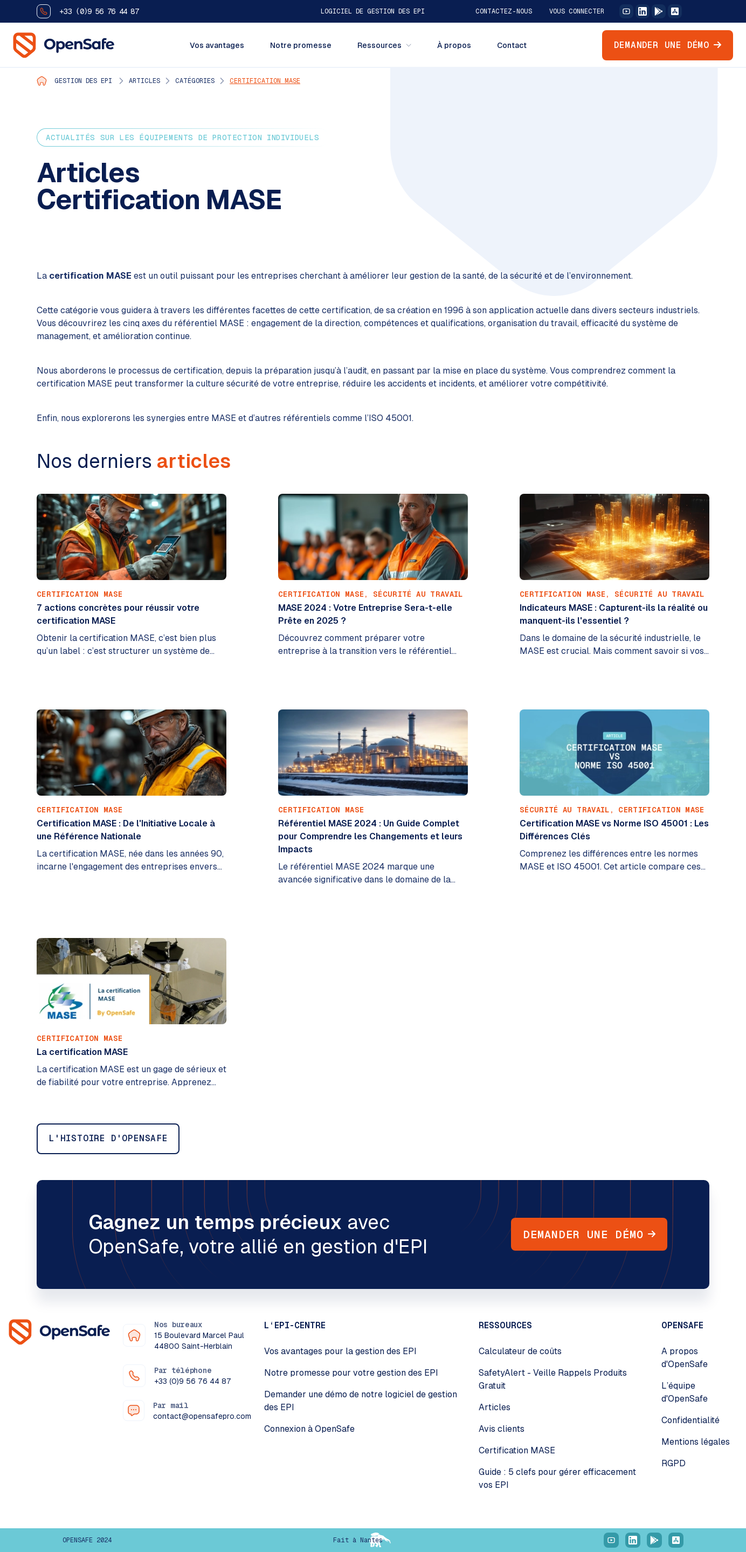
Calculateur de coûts (520, 1351)
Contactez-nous (503, 11)
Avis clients (501, 1429)
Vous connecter (576, 11)
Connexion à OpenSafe (309, 1429)
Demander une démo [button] (667, 45)
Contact (512, 45)
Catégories (195, 81)
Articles (144, 81)
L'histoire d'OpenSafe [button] (108, 1138)
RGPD (673, 1463)
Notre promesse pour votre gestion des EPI (351, 1373)
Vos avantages (217, 45)
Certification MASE (265, 81)
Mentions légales (695, 1442)
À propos (454, 45)
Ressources (384, 45)
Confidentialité (690, 1420)
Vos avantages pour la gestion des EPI (340, 1351)
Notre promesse (300, 45)
